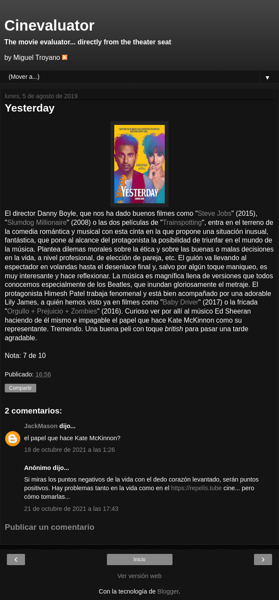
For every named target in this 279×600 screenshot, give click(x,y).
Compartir (20, 388)
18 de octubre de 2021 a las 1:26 (69, 449)
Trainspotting (182, 222)
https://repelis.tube (197, 488)
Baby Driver (180, 302)
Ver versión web (139, 575)
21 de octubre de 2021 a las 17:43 (71, 508)
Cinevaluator (49, 25)
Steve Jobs (214, 213)
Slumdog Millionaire (37, 222)
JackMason (41, 426)
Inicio (139, 559)
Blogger (168, 591)
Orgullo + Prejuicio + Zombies (52, 311)
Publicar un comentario (49, 527)
